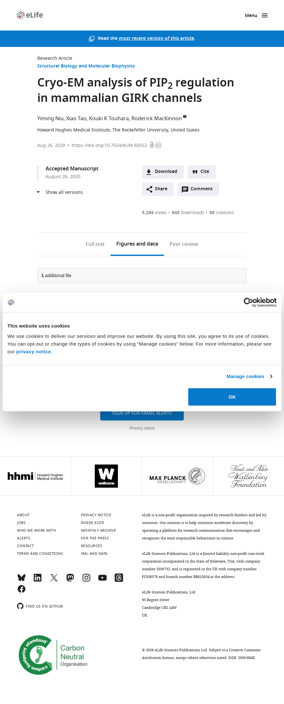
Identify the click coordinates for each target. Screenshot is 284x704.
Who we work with (36, 530)
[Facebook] (21, 592)
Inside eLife (92, 522)
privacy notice (33, 351)
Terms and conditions (40, 553)
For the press (95, 538)
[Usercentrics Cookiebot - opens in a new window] (248, 302)
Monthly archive (98, 530)
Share (161, 189)
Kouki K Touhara (109, 118)
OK (232, 396)
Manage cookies (245, 376)
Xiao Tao (76, 118)
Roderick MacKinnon (156, 118)
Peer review (184, 244)
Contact (25, 545)
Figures (137, 244)
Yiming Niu (50, 118)
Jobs (21, 522)
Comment (203, 190)
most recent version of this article (156, 38)
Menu (251, 16)
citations (221, 212)
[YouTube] (102, 580)
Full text (95, 244)
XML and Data (94, 553)
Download (166, 172)
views (154, 212)
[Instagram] (86, 580)
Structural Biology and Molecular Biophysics (86, 66)
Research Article (54, 58)
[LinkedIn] (37, 580)
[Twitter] (53, 580)
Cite (204, 172)
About (23, 515)
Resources (91, 545)
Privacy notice (142, 428)
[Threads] (118, 580)
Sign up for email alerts (142, 413)
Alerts (23, 538)
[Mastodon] (70, 580)
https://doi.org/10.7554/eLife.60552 (109, 145)
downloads (188, 212)
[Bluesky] (21, 580)
